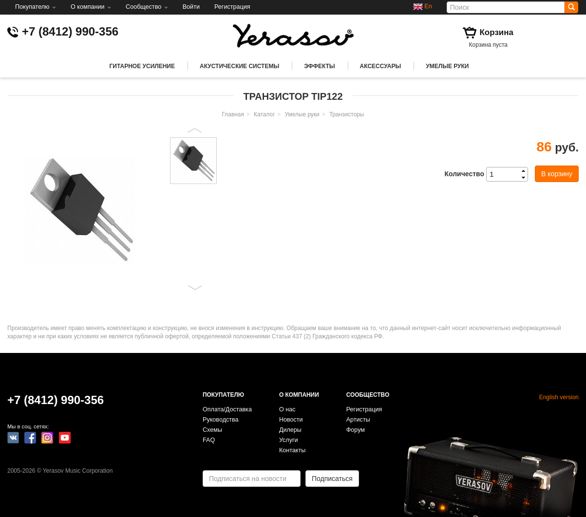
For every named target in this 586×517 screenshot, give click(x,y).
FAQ (209, 440)
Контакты (292, 450)
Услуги (288, 440)
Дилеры (290, 429)
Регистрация (232, 6)
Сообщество (147, 6)
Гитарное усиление (142, 66)
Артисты (358, 419)
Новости (291, 419)
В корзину (556, 174)
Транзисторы (346, 114)
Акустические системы (239, 66)
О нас (287, 409)
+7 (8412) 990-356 (70, 31)
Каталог (264, 114)
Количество (464, 174)
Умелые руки (447, 66)
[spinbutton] (510, 174)
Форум (355, 429)
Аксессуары (380, 66)
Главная (233, 114)
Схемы (212, 429)
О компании (91, 6)
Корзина (496, 32)
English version (559, 397)
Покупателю (35, 6)
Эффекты (319, 66)
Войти (191, 6)
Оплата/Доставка (227, 409)
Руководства (221, 419)
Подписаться (332, 478)
